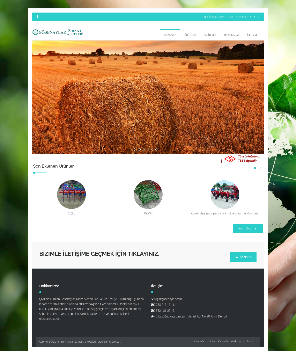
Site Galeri (90, 341)
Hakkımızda (237, 341)
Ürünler (211, 341)
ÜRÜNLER (189, 35)
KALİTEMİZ (210, 35)
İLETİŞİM (252, 35)
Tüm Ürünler (247, 228)
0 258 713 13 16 (249, 16)
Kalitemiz (223, 341)
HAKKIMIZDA (231, 35)
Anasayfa (170, 35)
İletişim (243, 257)
